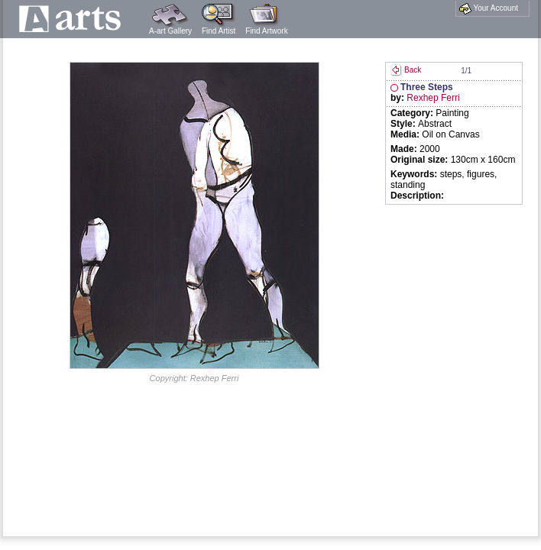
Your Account (488, 8)
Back (405, 70)
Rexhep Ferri (433, 97)
